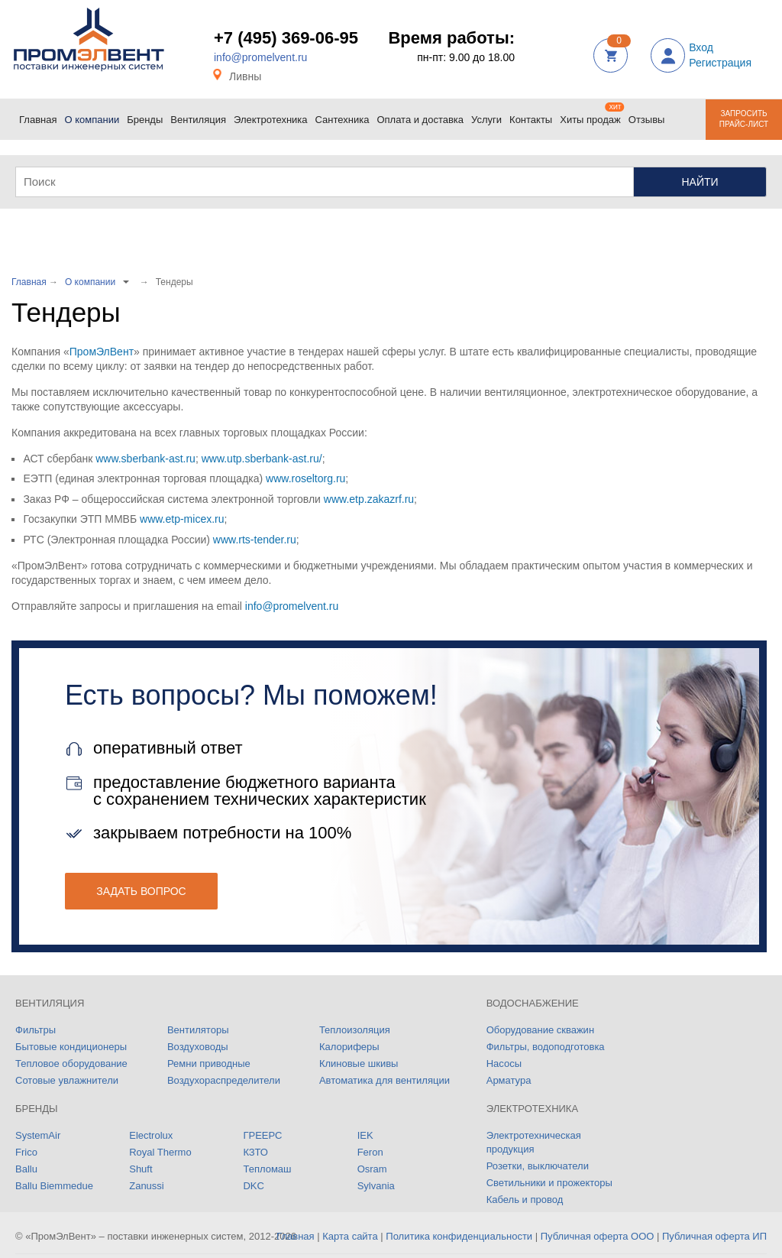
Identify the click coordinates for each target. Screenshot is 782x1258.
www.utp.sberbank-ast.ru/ (262, 458)
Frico (26, 1152)
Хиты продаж (592, 113)
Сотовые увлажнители (66, 1080)
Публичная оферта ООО (597, 1236)
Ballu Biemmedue (54, 1186)
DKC (253, 1186)
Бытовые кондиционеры (71, 1046)
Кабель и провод (525, 1199)
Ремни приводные (208, 1063)
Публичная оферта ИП (714, 1236)
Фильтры (35, 1030)
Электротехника (273, 113)
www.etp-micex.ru (182, 519)
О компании (92, 117)
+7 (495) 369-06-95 (286, 37)
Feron (370, 1152)
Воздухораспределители (223, 1080)
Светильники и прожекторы (549, 1182)
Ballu (26, 1169)
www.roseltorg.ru (305, 478)
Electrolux (151, 1135)
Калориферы (349, 1046)
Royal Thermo (160, 1152)
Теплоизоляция (354, 1030)
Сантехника (344, 113)
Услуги (488, 113)
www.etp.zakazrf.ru (369, 499)
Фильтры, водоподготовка (545, 1046)
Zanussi (146, 1186)
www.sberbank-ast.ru (145, 458)
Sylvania (376, 1186)
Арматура (509, 1080)
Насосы (504, 1063)
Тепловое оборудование (71, 1063)
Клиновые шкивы (359, 1063)
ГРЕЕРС (262, 1135)
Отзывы (647, 119)
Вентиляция (200, 113)
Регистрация (720, 63)
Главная (39, 113)
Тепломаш (267, 1169)
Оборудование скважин (540, 1030)
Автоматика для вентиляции (384, 1080)
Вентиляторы (198, 1030)
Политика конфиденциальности (459, 1236)
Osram (372, 1169)
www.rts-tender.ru (254, 539)
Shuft (140, 1169)
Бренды (146, 113)
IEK (365, 1135)
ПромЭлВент (101, 351)
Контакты (532, 113)
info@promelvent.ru (260, 57)
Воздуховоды (197, 1046)
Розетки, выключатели (537, 1166)
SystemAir (37, 1135)
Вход (701, 47)
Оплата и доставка (421, 113)
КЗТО (255, 1152)
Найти (699, 182)
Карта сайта (349, 1236)
